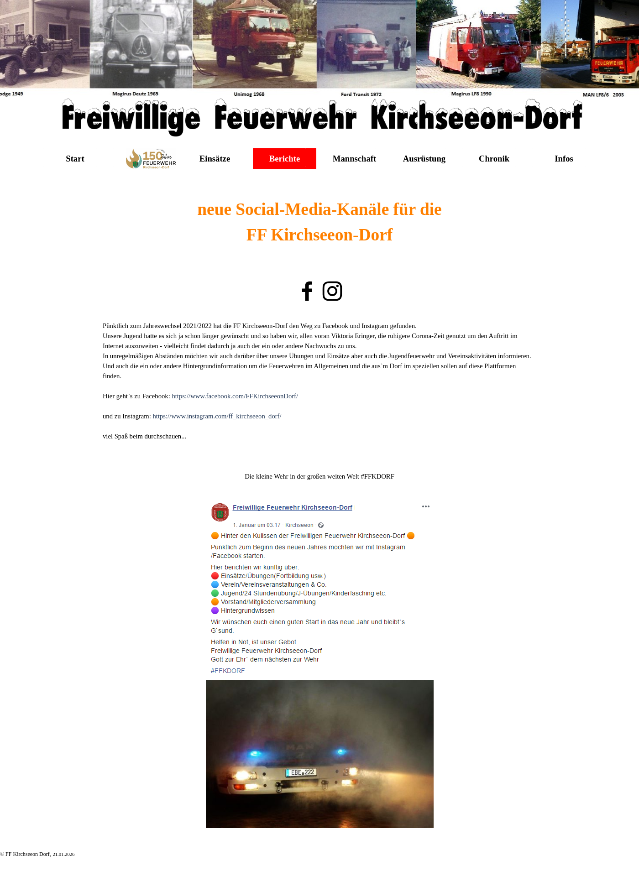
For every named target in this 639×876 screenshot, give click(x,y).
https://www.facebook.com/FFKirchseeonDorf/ (235, 396)
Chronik (494, 158)
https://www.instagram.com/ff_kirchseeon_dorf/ (217, 416)
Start (75, 158)
